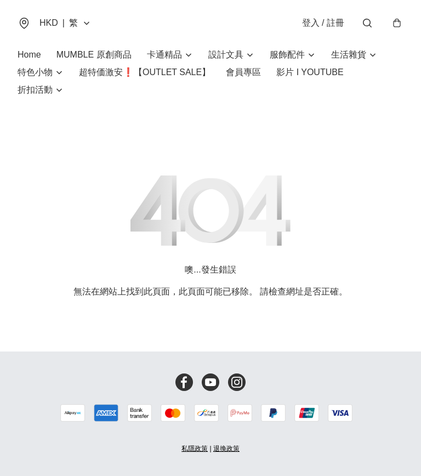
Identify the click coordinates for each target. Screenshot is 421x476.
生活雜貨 (348, 54)
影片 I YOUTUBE (309, 72)
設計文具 (225, 54)
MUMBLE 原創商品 (94, 54)
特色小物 (35, 72)
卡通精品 (164, 54)
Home (29, 54)
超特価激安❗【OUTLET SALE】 (144, 72)
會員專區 (243, 72)
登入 (323, 22)
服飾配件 (287, 54)
